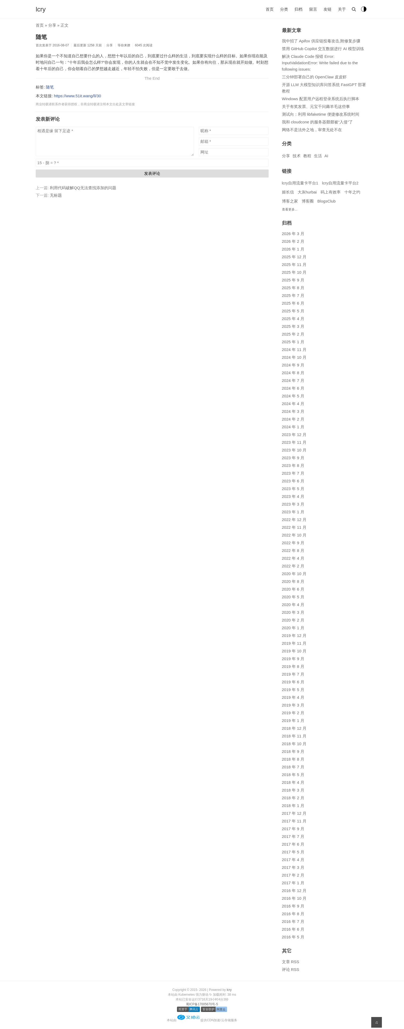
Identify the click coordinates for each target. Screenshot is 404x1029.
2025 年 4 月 (293, 318)
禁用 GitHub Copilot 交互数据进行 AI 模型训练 (323, 48)
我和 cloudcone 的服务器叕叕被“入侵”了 (317, 122)
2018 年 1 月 (293, 805)
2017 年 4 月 (293, 859)
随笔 (41, 37)
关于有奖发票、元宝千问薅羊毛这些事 (316, 106)
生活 (318, 156)
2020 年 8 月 (293, 581)
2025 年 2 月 (293, 334)
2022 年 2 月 (293, 566)
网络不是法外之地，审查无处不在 (312, 129)
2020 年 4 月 (293, 604)
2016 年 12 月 (294, 890)
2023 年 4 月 (293, 496)
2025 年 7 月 (293, 295)
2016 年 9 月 (293, 906)
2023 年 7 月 (293, 473)
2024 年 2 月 (293, 419)
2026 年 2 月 (293, 241)
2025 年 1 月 (293, 342)
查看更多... (289, 209)
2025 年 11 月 (294, 264)
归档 (298, 9)
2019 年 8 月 (293, 666)
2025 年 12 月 (294, 257)
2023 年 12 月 (294, 434)
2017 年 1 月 (293, 883)
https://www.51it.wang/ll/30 (77, 96)
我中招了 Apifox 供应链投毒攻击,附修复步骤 (321, 41)
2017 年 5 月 (293, 852)
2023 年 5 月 (293, 488)
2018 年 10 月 (294, 743)
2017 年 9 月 (293, 828)
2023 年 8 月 (293, 465)
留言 (313, 9)
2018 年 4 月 (293, 782)
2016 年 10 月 (294, 898)
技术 (297, 156)
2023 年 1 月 (293, 512)
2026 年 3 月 (293, 233)
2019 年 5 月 (293, 689)
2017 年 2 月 (293, 875)
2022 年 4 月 (293, 558)
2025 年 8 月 (293, 287)
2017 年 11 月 (294, 821)
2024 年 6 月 (293, 388)
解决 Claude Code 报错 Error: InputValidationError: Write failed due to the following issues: (320, 62)
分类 (284, 9)
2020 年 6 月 (293, 589)
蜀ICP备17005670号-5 (202, 1004)
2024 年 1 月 (293, 427)
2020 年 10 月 (294, 573)
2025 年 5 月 (293, 311)
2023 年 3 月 (293, 504)
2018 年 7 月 (293, 767)
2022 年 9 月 (293, 542)
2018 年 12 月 (294, 728)
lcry (41, 9)
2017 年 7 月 (293, 836)
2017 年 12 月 (294, 813)
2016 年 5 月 (293, 937)
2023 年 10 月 (294, 450)
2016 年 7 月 (293, 921)
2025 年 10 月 (294, 272)
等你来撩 (124, 45)
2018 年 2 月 (293, 798)
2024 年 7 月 (293, 380)
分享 (52, 25)
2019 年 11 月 (294, 643)
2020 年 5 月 (293, 597)
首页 (270, 9)
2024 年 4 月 (293, 403)
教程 (307, 156)
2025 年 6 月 (293, 303)
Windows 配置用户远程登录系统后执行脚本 (320, 98)
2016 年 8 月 (293, 913)
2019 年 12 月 (294, 635)
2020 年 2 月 (293, 620)
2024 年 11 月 (294, 349)
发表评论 (152, 173)
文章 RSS (290, 961)
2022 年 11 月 (294, 527)
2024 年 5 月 (293, 396)
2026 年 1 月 (293, 249)
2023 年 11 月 (294, 442)
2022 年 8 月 (293, 550)
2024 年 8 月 (293, 372)
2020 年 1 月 (293, 628)
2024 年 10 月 (294, 357)
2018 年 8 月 (293, 759)
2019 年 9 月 (293, 658)
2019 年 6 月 (293, 682)
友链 (328, 9)
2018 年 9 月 (293, 751)
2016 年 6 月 (293, 929)
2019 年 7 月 (293, 674)
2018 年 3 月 (293, 790)
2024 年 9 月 (293, 365)
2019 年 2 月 (293, 713)
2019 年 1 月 (293, 720)
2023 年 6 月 (293, 481)
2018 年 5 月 (293, 774)
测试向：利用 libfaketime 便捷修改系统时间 (320, 114)
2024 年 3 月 (293, 411)
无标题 (56, 195)
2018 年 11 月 (294, 736)
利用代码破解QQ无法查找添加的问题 (83, 187)
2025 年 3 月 (293, 326)
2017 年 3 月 (293, 867)
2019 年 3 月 (293, 705)
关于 (342, 9)
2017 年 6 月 (293, 844)
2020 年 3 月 (293, 612)
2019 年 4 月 (293, 697)
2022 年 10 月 (294, 535)
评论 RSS (290, 969)
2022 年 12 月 (294, 519)
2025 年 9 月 (293, 280)
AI (326, 156)
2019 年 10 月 (294, 651)
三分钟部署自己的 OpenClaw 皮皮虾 (314, 77)
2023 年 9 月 (293, 457)
